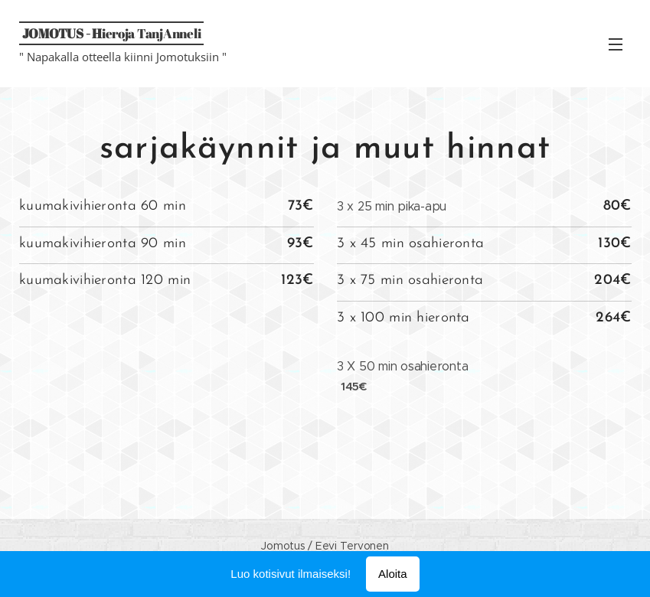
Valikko (615, 44)
